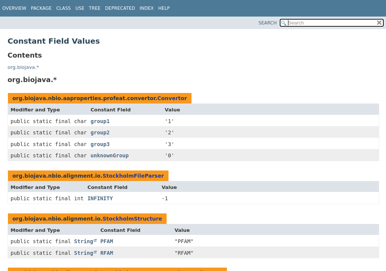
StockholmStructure (132, 219)
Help (164, 8)
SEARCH (268, 23)
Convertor (172, 98)
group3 (100, 144)
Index (146, 8)
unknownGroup (109, 155)
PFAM (106, 241)
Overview (14, 8)
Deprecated (120, 8)
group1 (100, 121)
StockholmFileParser (133, 176)
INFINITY (100, 198)
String (83, 241)
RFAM (106, 253)
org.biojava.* (23, 67)
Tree (95, 8)
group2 (100, 132)
